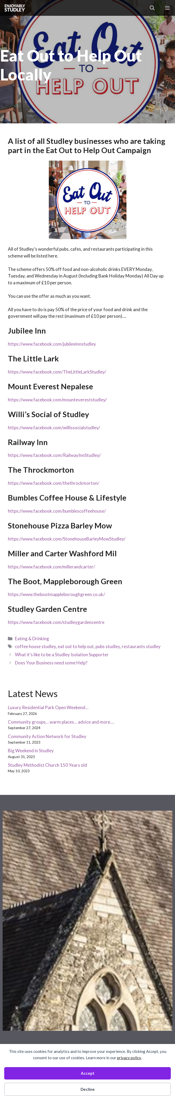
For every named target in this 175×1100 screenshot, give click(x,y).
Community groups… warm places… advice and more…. (61, 722)
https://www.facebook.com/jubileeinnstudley (52, 344)
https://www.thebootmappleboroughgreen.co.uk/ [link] (56, 594)
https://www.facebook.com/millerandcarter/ (51, 566)
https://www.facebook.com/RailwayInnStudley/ (55, 455)
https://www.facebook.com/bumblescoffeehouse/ (57, 511)
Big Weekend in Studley (31, 750)
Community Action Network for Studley (47, 736)
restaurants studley (141, 646)
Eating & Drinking (32, 638)
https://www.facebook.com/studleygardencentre (56, 622)
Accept (87, 1073)
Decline (88, 1089)
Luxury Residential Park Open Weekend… (48, 707)
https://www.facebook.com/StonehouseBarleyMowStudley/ (66, 539)
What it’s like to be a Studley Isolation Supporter (62, 654)
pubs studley (108, 646)
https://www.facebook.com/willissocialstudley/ (54, 427)
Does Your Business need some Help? (51, 662)
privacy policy (129, 1057)
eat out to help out (76, 646)
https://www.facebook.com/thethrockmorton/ (53, 483)
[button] (152, 8)
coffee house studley (35, 646)
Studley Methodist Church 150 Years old (47, 765)
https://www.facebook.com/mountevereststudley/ (57, 399)
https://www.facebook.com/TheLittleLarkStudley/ (57, 372)
